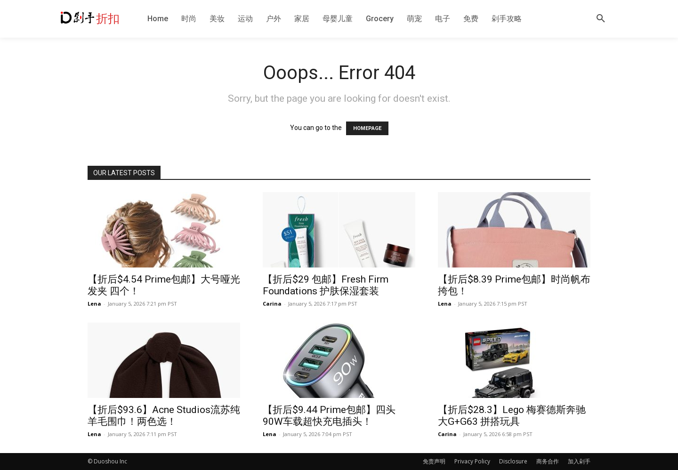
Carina (272, 303)
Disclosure (513, 461)
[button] (601, 19)
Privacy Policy (472, 461)
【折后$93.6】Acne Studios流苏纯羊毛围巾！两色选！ (164, 415)
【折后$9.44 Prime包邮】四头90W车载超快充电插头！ (329, 415)
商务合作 (547, 461)
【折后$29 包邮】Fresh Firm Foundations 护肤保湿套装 (325, 285)
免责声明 (434, 461)
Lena (94, 303)
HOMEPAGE (367, 128)
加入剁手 (579, 461)
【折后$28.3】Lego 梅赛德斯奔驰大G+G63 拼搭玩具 (512, 415)
